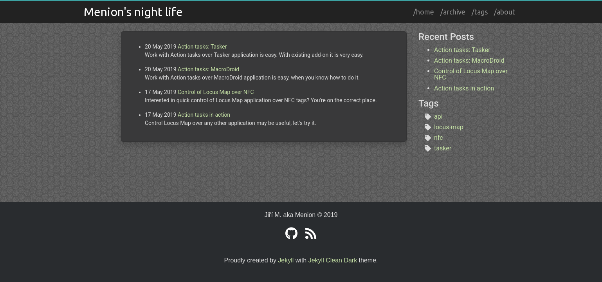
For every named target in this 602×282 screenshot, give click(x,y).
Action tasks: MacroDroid (208, 69)
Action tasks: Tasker (202, 46)
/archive (452, 12)
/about (504, 12)
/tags (480, 12)
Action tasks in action (204, 115)
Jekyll (286, 260)
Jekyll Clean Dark (332, 260)
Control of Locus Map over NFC (216, 92)
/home (423, 12)
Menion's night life (133, 11)
